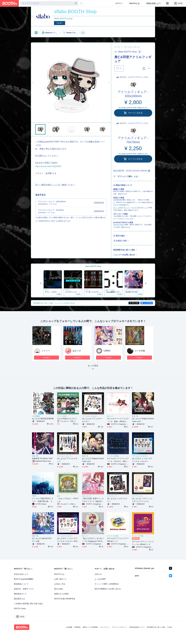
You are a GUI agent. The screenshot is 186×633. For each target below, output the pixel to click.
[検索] (75, 3)
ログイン (119, 3)
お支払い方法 (121, 241)
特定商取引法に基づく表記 (124, 250)
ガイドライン (105, 627)
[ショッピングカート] (167, 3)
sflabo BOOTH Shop (93, 266)
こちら (55, 185)
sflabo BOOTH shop (63, 18)
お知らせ (98, 574)
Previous (33, 82)
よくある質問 (100, 579)
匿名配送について (21, 584)
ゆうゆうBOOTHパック (139, 208)
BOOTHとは (134, 3)
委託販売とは (19, 599)
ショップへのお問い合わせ (124, 255)
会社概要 (69, 627)
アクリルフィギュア (132, 47)
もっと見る (93, 368)
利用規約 (77, 627)
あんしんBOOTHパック (121, 208)
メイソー (46, 351)
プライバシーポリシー (119, 627)
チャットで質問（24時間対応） (107, 584)
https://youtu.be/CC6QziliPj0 (48, 166)
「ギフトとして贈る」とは (127, 176)
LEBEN (107, 351)
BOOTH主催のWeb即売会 (64, 599)
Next (109, 82)
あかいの (77, 351)
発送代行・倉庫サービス (24, 589)
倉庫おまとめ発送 (61, 594)
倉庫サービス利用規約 (90, 627)
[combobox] (49, 3)
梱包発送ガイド (20, 594)
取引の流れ (120, 236)
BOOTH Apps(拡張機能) (23, 579)
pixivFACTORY (118, 225)
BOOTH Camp (20, 608)
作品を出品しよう (153, 3)
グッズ (117, 47)
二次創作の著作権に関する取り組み (28, 604)
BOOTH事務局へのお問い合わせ (108, 589)
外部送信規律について (137, 627)
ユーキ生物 (140, 351)
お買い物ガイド (60, 579)
